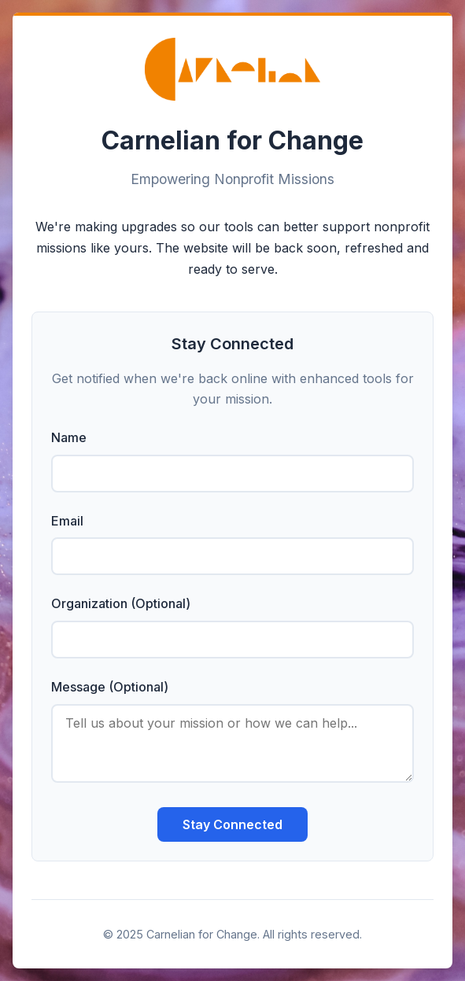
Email (67, 521)
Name (69, 437)
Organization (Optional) (120, 603)
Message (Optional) (109, 687)
